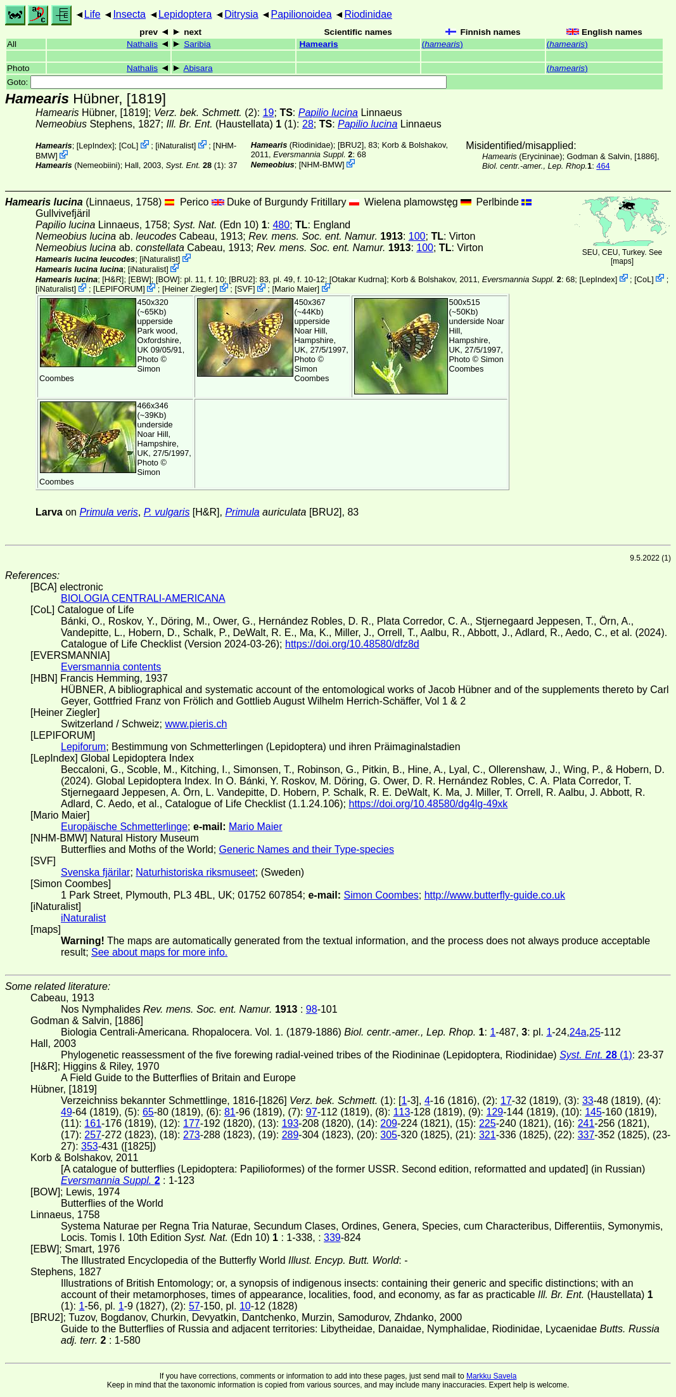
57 (194, 1306)
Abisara (197, 68)
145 (593, 1112)
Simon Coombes (312, 373)
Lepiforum (83, 746)
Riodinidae (368, 14)
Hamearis (318, 44)
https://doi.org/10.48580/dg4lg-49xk (427, 803)
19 (268, 112)
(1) (195, 165)
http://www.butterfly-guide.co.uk (494, 895)
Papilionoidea (301, 14)
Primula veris (108, 512)
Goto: (227, 82)
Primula (242, 512)
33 (588, 1100)
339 (332, 1237)
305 (388, 1134)
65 (148, 1112)
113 (402, 1112)
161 (92, 1123)
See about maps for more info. (159, 952)
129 (494, 1112)
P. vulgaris (167, 512)
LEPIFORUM (119, 289)
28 (308, 124)
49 (66, 1112)
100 (417, 236)
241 (586, 1123)
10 (245, 1306)
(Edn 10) (220, 224)
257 (92, 1134)
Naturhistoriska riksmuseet (195, 872)
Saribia (197, 44)
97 (311, 1112)
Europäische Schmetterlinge (124, 826)
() (442, 44)
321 (487, 1134)
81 (230, 1112)
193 (290, 1123)
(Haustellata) (223, 124)
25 (595, 1032)
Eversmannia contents (111, 666)
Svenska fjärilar (95, 872)
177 (191, 1123)
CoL (128, 145)
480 (281, 224)
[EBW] (140, 278)
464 (602, 166)
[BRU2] (351, 145)
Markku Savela (491, 1376)
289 (290, 1134)
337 (586, 1134)
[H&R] (113, 278)
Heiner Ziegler (189, 289)
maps (622, 261)
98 (311, 1009)
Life (92, 14)
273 (191, 1134)
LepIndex (95, 145)
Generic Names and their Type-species (306, 849)
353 (89, 1146)
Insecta (129, 14)
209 (388, 1123)
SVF (245, 289)
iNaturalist (176, 145)
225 (487, 1123)
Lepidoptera (185, 14)
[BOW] (168, 278)
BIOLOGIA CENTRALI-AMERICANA (143, 598)
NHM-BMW (321, 164)
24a (578, 1032)
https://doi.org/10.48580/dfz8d (352, 644)
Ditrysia (241, 14)
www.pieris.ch (196, 723)
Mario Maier (295, 289)
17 (506, 1100)
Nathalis (142, 44)
